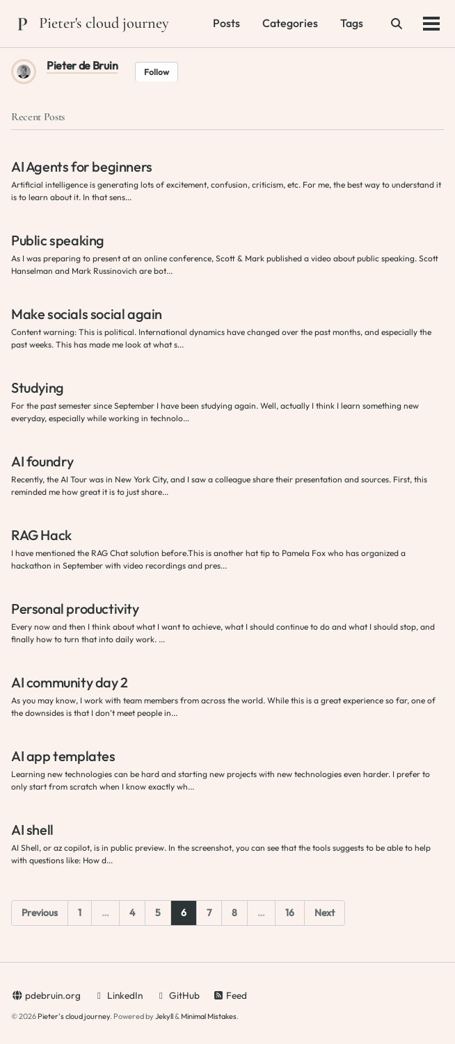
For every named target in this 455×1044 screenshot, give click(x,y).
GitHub (177, 995)
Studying (37, 387)
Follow (156, 72)
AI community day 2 (69, 682)
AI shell (32, 829)
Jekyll (164, 1016)
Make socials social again (86, 314)
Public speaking (57, 240)
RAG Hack (41, 535)
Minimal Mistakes (209, 1016)
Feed (229, 995)
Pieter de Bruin (82, 65)
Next (324, 912)
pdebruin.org (46, 995)
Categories (290, 23)
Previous (40, 912)
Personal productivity (75, 608)
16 (289, 912)
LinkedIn (118, 995)
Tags (351, 23)
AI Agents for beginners (81, 166)
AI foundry (42, 461)
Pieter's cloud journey (104, 22)
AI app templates (63, 756)
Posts (226, 23)
